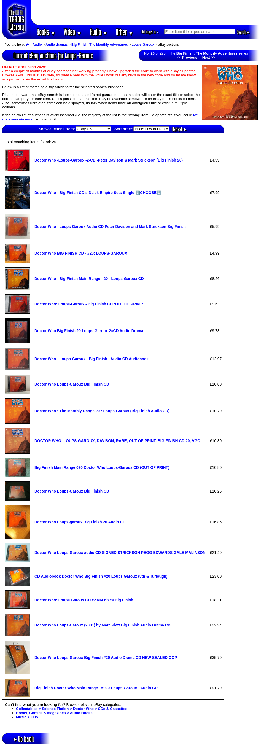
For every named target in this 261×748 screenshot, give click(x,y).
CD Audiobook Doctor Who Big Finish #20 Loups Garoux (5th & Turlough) (101, 576)
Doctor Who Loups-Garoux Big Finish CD (71, 384)
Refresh (179, 129)
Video (73, 32)
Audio (99, 32)
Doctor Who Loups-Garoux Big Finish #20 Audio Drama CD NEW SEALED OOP (105, 657)
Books (46, 32)
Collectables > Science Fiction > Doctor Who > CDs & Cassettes (71, 709)
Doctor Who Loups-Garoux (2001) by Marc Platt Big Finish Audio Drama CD (102, 625)
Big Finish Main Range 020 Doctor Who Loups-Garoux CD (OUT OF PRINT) (101, 467)
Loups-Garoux (143, 45)
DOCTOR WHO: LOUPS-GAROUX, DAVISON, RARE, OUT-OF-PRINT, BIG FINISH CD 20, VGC (117, 440)
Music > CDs (27, 717)
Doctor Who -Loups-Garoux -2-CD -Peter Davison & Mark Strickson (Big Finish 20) (108, 160)
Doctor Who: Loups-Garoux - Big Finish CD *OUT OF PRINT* (89, 304)
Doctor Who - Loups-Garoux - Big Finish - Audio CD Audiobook (91, 359)
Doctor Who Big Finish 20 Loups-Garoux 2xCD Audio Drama (88, 331)
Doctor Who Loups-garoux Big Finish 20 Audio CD (79, 522)
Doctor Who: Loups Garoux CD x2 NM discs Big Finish (83, 600)
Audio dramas (56, 45)
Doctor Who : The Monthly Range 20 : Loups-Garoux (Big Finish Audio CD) (101, 411)
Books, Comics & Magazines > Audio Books (54, 713)
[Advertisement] (145, 12)
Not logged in (150, 31)
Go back (23, 738)
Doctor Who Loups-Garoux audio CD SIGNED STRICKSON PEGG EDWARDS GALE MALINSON (120, 552)
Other (124, 32)
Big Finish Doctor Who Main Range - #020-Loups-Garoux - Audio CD (96, 688)
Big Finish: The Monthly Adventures (99, 45)
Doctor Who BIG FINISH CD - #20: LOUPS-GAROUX (80, 253)
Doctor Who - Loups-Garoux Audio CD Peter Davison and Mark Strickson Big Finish (110, 226)
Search (243, 32)
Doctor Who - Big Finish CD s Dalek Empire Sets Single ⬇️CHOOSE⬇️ (97, 192)
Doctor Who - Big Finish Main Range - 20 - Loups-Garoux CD (89, 278)
